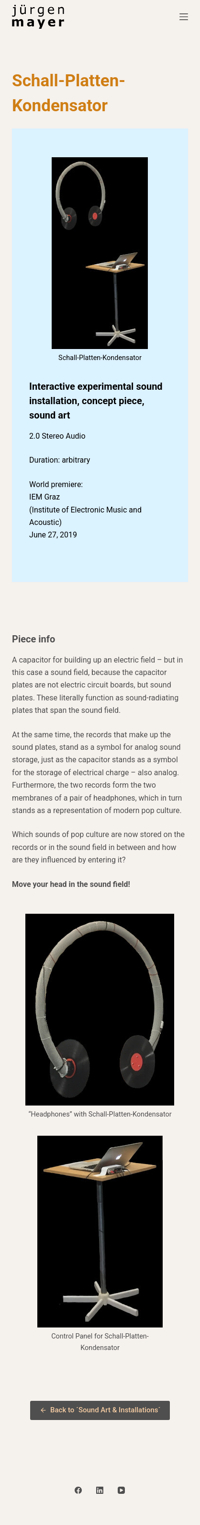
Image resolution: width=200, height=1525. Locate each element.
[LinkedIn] (99, 1490)
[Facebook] (78, 1490)
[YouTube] (121, 1490)
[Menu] (183, 16)
